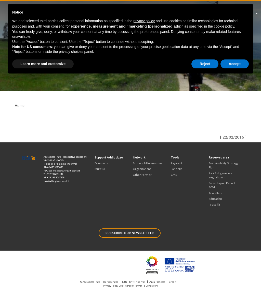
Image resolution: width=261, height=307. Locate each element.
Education (215, 197)
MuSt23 (99, 168)
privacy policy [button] (144, 21)
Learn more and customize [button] (43, 64)
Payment (176, 163)
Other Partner (141, 174)
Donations (101, 163)
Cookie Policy (127, 283)
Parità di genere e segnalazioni (220, 174)
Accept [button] (235, 64)
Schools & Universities (146, 163)
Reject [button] (205, 64)
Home (19, 105)
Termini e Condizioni (146, 283)
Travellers (215, 191)
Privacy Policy (112, 283)
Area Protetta (157, 279)
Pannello (176, 168)
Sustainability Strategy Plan (223, 165)
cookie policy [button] (224, 26)
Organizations (141, 168)
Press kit (214, 202)
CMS (174, 174)
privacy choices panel (76, 52)
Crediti (172, 279)
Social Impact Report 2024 (221, 184)
